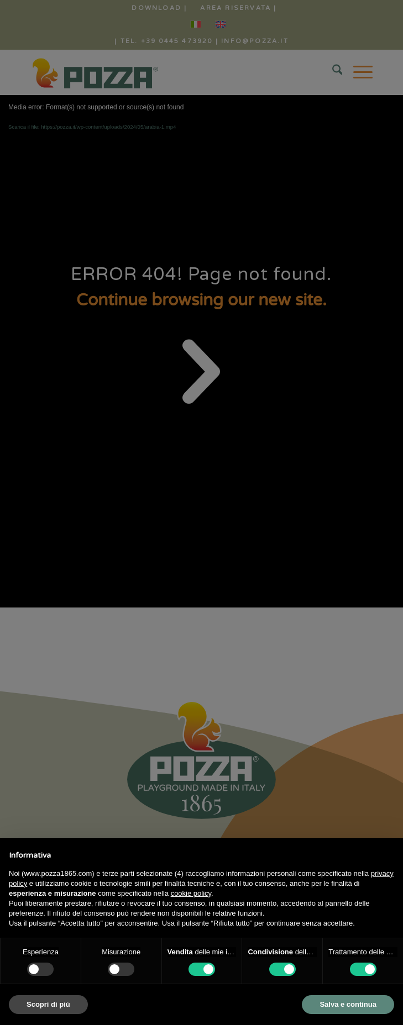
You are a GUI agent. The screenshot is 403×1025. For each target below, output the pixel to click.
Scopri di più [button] (48, 1004)
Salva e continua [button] (348, 1004)
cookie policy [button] (191, 893)
